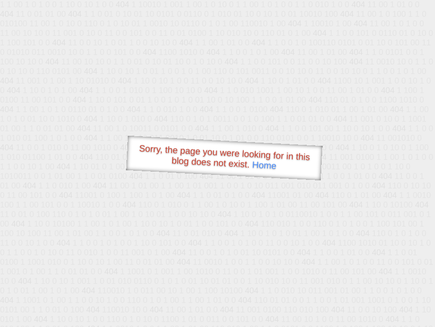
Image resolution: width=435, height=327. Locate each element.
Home (264, 165)
